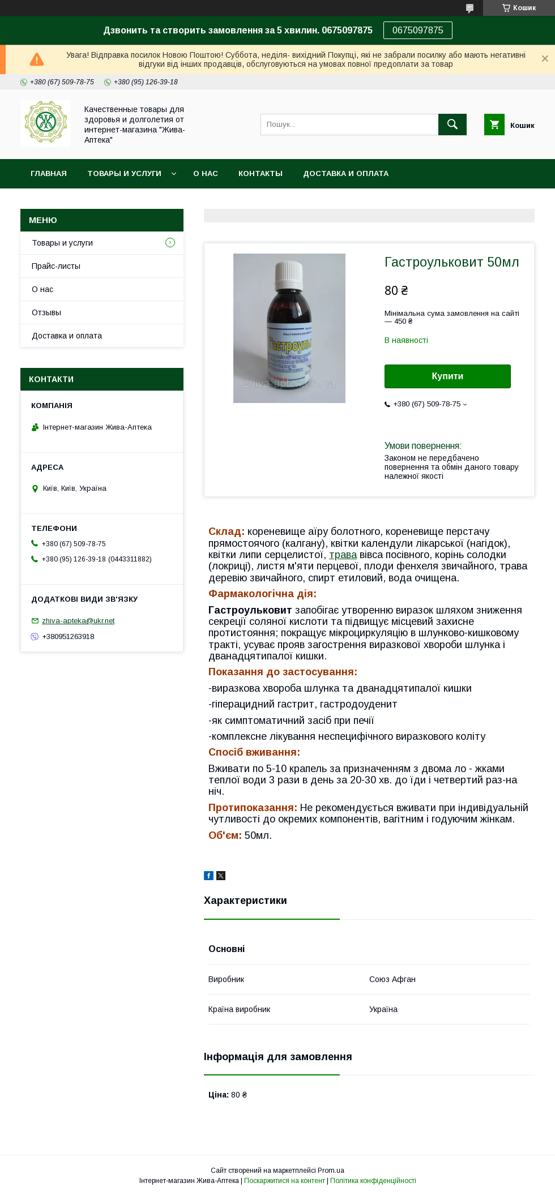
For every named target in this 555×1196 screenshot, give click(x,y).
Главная (49, 173)
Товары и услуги (124, 173)
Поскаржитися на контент (284, 1181)
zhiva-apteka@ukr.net (78, 620)
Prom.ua (331, 1170)
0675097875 (417, 30)
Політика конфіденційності (373, 1181)
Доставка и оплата (345, 173)
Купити (448, 376)
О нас (205, 173)
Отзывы (46, 312)
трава (343, 554)
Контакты (260, 173)
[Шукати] (452, 124)
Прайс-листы (56, 266)
